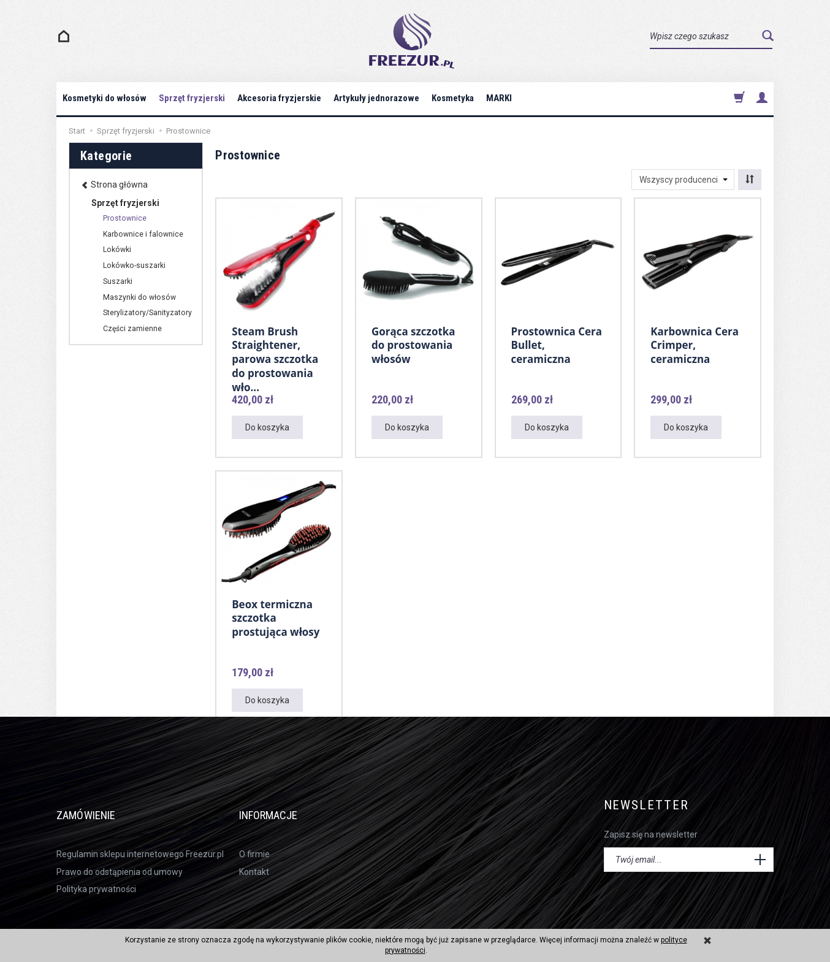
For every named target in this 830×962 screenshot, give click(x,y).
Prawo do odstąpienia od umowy (119, 853)
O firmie (254, 836)
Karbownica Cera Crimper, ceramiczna (694, 343)
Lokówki (117, 249)
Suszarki (117, 281)
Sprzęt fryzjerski (192, 98)
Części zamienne (132, 328)
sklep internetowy (734, 921)
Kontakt (254, 853)
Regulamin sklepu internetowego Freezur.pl (140, 836)
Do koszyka (267, 427)
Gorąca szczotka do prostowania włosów (413, 343)
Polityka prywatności (96, 871)
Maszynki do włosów (139, 297)
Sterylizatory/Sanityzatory (147, 312)
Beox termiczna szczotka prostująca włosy (275, 616)
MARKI (499, 98)
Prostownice (125, 218)
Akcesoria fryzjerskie (279, 98)
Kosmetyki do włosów (105, 98)
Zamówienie (96, 805)
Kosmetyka (453, 98)
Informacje (280, 805)
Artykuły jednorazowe (376, 98)
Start (77, 131)
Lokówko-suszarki (134, 265)
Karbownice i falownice (143, 234)
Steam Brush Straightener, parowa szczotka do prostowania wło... (275, 356)
